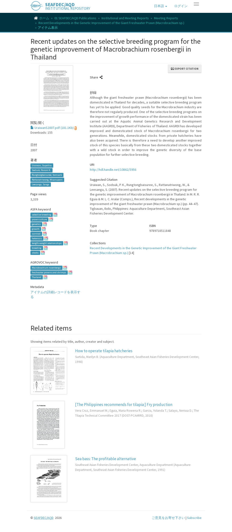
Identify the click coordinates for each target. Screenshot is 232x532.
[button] (160, 6)
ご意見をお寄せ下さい (168, 518)
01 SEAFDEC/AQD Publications (75, 18)
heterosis (37, 238)
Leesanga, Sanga (40, 184)
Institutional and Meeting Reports (125, 18)
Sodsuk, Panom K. (41, 170)
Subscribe (194, 518)
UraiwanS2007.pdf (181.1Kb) (52, 128)
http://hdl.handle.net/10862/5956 (113, 169)
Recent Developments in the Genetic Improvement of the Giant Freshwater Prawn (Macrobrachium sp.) (111, 23)
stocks (35, 252)
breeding (36, 247)
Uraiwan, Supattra (42, 165)
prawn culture (39, 219)
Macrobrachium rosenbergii (46, 267)
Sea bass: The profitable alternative (105, 458)
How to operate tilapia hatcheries (103, 350)
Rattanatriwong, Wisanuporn (47, 179)
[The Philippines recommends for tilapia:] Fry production (123, 404)
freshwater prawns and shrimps (49, 272)
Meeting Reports (166, 18)
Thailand (36, 277)
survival (36, 233)
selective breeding (41, 214)
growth (35, 228)
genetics (36, 224)
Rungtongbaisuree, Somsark (47, 174)
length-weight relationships (47, 243)
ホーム (44, 18)
